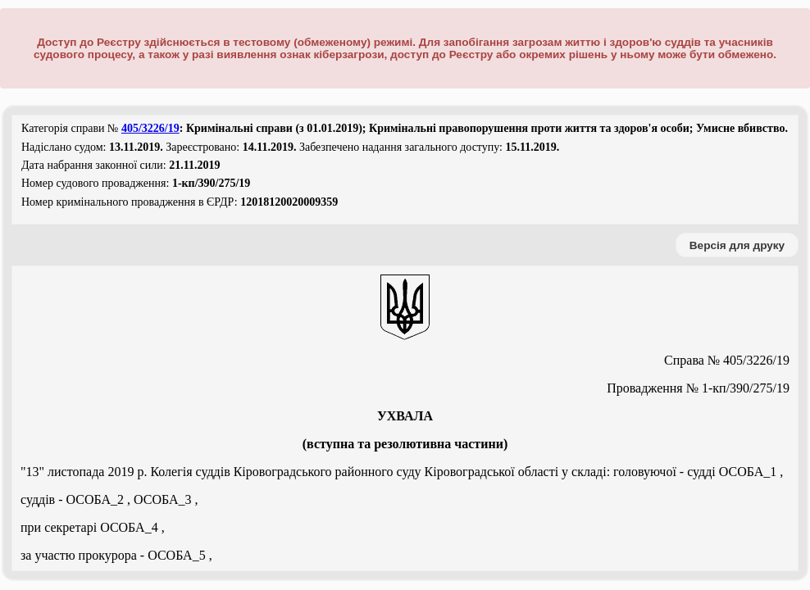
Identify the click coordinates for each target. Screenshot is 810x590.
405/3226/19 (150, 128)
